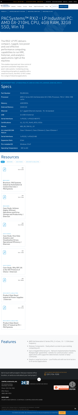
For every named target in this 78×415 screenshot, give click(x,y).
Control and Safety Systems (17, 11)
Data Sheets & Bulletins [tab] (32, 161)
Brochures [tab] (10, 161)
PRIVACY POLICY (14, 407)
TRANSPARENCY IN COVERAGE (26, 407)
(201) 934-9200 (51, 374)
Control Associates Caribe (34, 399)
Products (4, 11)
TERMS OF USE (5, 407)
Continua (21, 399)
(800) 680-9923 (6, 393)
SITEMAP (37, 407)
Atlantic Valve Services (9, 399)
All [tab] (3, 161)
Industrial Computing (34, 11)
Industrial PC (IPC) (48, 11)
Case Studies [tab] (19, 161)
